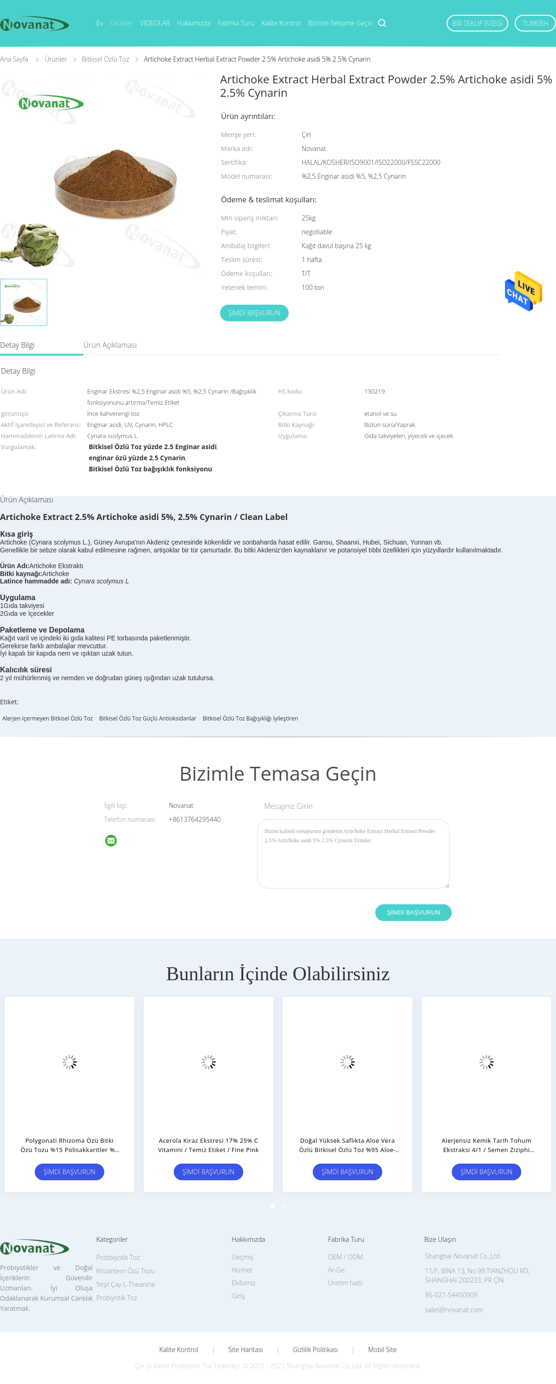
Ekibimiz (243, 1282)
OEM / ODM (345, 1256)
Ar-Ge (336, 1269)
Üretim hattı (345, 1282)
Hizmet (242, 1269)
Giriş (238, 1295)
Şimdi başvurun (254, 312)
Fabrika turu (236, 23)
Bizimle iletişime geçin (340, 23)
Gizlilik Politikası (315, 1349)
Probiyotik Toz (116, 1297)
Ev (99, 23)
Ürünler (121, 23)
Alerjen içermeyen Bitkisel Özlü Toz (47, 718)
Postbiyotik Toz (118, 1257)
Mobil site (382, 1349)
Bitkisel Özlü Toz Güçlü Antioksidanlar (147, 718)
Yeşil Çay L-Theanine (126, 1284)
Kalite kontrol (281, 23)
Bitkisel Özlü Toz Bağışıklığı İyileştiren (250, 718)
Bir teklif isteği (477, 23)
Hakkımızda (193, 23)
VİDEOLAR (155, 23)
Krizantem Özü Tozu (125, 1270)
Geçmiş (242, 1256)
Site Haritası (245, 1349)
